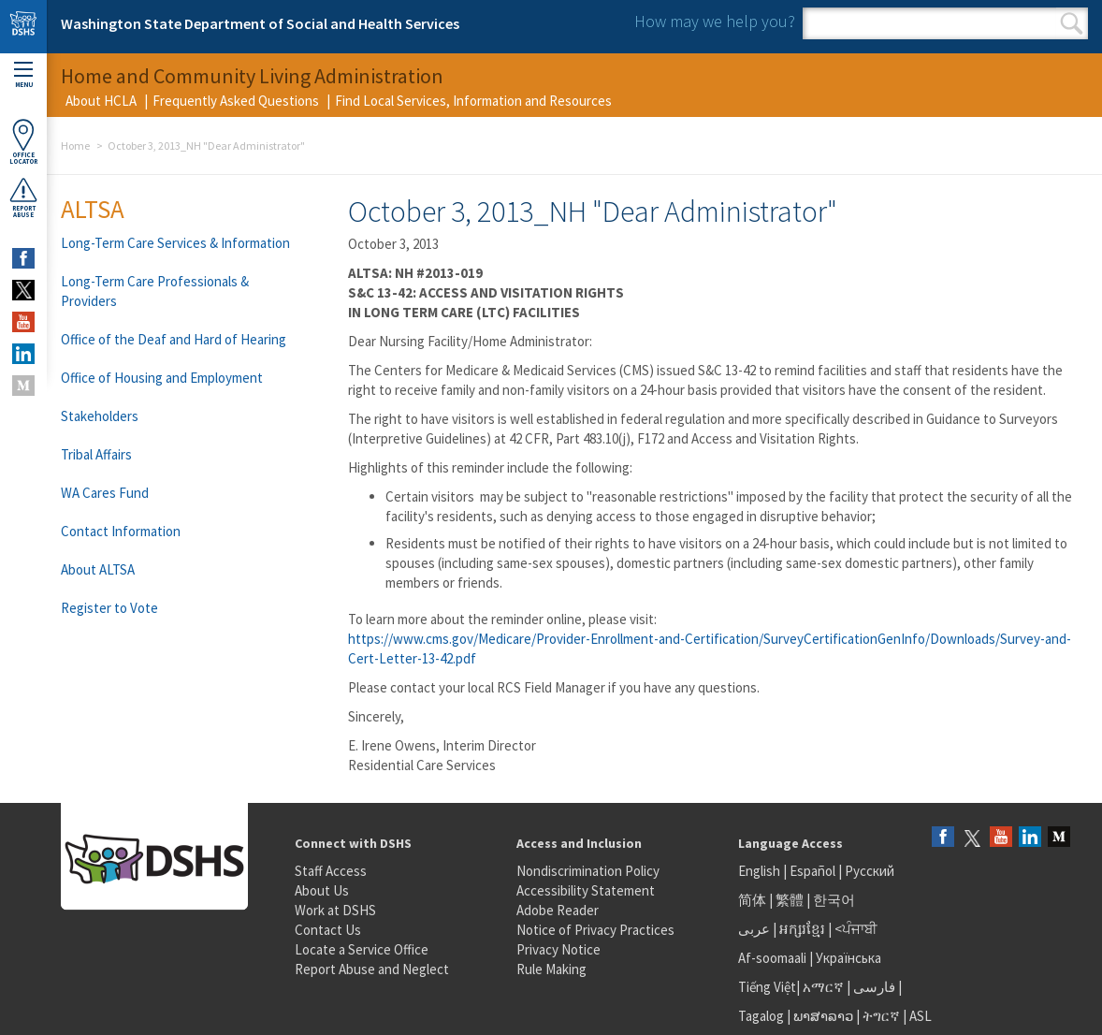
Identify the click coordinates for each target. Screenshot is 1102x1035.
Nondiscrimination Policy (588, 871)
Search (1071, 23)
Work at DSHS (335, 910)
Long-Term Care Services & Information (175, 243)
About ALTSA (98, 569)
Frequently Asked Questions (235, 100)
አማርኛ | (826, 987)
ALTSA (92, 209)
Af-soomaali (772, 958)
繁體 (791, 900)
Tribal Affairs (96, 454)
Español (812, 871)
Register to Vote (109, 608)
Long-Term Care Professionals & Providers (155, 291)
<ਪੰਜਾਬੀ (855, 929)
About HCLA (101, 100)
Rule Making (551, 969)
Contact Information (121, 531)
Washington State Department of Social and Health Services (260, 23)
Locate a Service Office (361, 949)
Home (75, 145)
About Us (322, 890)
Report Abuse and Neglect (372, 969)
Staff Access (331, 871)
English (760, 871)
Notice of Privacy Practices (595, 930)
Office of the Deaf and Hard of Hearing (173, 339)
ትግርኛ (881, 1016)
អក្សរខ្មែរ (802, 929)
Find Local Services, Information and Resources (473, 100)
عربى (754, 929)
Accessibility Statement (585, 890)
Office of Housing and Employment (162, 377)
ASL (920, 1016)
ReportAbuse (23, 197)
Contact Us (328, 930)
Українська (848, 958)
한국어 (834, 900)
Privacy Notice (558, 949)
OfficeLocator (23, 142)
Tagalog (761, 1016)
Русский (869, 871)
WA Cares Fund (105, 493)
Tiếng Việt (767, 987)
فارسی (872, 987)
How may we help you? (714, 21)
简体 (752, 900)
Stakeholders (99, 416)
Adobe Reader (557, 910)
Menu (23, 75)
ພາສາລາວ (823, 1016)
